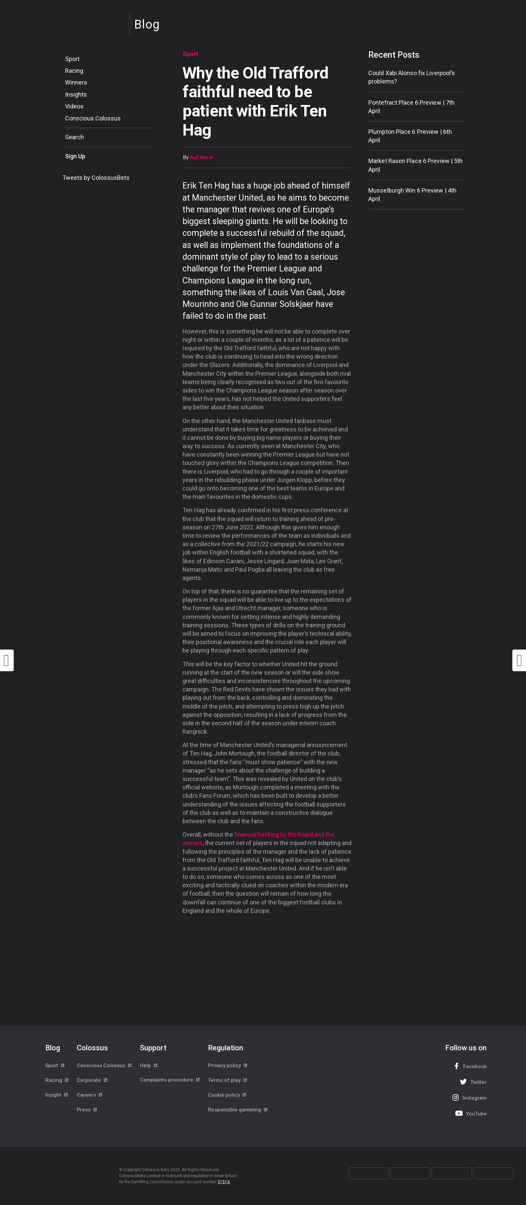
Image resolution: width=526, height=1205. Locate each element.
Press (87, 1111)
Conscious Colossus (93, 118)
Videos (74, 106)
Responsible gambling (238, 1111)
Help (149, 1066)
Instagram (469, 1097)
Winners (76, 82)
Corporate (92, 1081)
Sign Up (75, 156)
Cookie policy (227, 1096)
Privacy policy (228, 1066)
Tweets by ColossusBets (95, 177)
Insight (56, 1096)
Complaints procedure (170, 1081)
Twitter (472, 1082)
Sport (72, 58)
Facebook (469, 1066)
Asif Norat (201, 157)
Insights (76, 94)
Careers (90, 1096)
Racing (74, 70)
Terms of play (228, 1081)
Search (74, 137)
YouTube (470, 1113)
